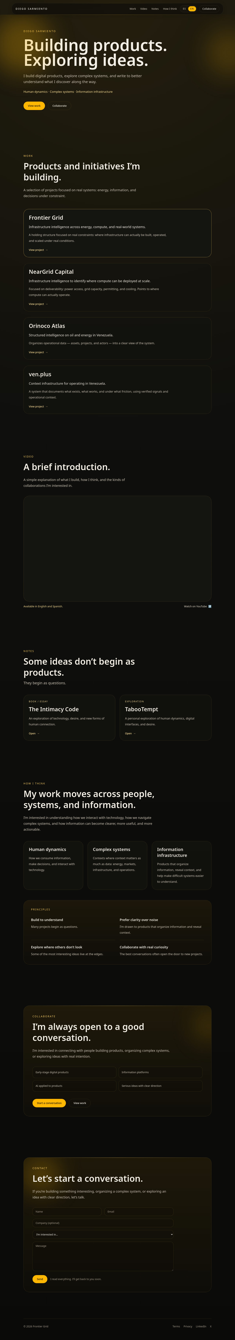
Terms (176, 1326)
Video (143, 8)
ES (184, 8)
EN (192, 8)
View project (38, 254)
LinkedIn (201, 1326)
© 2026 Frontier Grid (36, 1326)
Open (34, 737)
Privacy (188, 1326)
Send (40, 1283)
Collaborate (209, 8)
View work (34, 105)
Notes (155, 8)
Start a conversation (49, 1107)
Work (133, 8)
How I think (170, 8)
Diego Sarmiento (32, 8)
